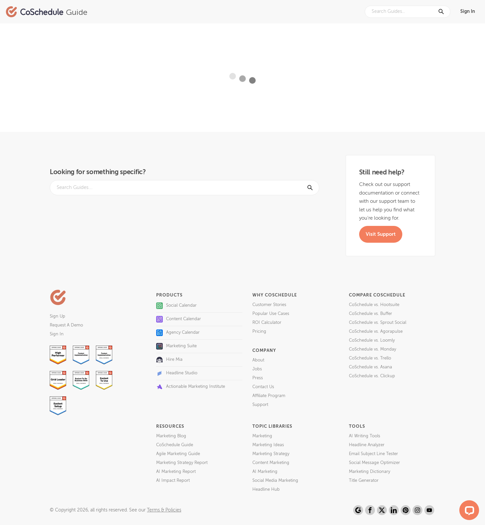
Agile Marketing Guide (178, 454)
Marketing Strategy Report (182, 463)
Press (257, 378)
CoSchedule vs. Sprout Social (377, 323)
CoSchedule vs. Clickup (372, 376)
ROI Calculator (266, 323)
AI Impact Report (173, 481)
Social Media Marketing (275, 481)
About (258, 360)
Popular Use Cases (270, 314)
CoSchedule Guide (174, 445)
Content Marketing (270, 463)
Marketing (262, 436)
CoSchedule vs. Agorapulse (376, 331)
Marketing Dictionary (369, 472)
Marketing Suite (176, 346)
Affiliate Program (268, 396)
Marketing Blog (171, 436)
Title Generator (364, 481)
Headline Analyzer (367, 445)
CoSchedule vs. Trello (370, 358)
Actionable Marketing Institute (190, 387)
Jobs (257, 369)
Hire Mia (169, 359)
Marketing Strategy (270, 454)
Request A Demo (66, 325)
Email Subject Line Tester (373, 454)
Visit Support (381, 234)
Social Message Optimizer (374, 463)
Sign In (467, 11)
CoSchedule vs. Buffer (370, 314)
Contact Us (263, 387)
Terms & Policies (164, 510)
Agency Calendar (178, 332)
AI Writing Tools (364, 436)
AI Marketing (264, 472)
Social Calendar (176, 305)
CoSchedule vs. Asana (370, 367)
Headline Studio (176, 373)
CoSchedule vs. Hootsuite (374, 305)
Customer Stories (269, 305)
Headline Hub (266, 489)
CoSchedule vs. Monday (372, 349)
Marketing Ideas (268, 445)
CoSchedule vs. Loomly (372, 340)
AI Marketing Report (176, 472)
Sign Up (57, 316)
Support (260, 405)
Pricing (259, 331)
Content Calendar (178, 319)
